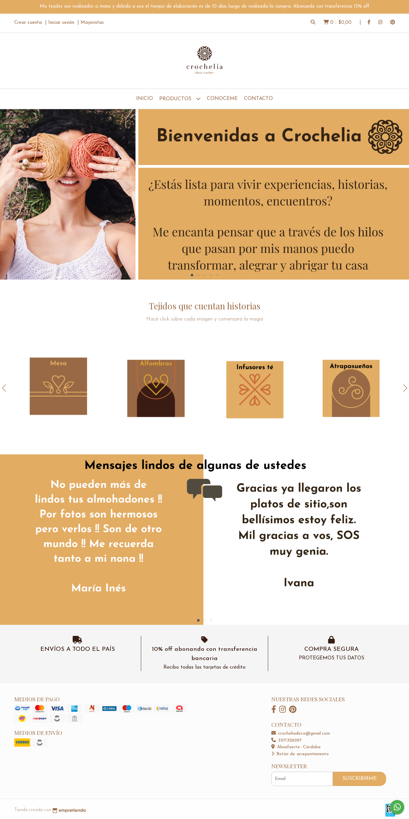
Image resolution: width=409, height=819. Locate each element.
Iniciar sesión (61, 22)
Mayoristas (92, 22)
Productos (180, 98)
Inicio (144, 98)
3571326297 (286, 740)
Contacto (258, 98)
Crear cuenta (28, 22)
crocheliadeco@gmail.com (300, 733)
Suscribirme (359, 778)
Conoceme (222, 98)
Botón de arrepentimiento (300, 754)
